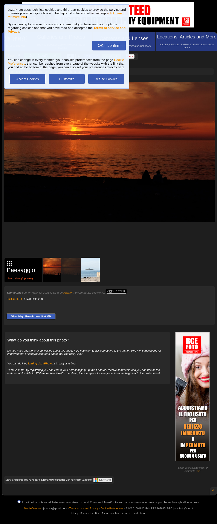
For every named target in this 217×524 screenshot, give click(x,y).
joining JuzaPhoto (40, 363)
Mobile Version (32, 508)
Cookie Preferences (112, 508)
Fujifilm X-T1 (14, 299)
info (198, 471)
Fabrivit (68, 292)
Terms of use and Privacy (83, 508)
